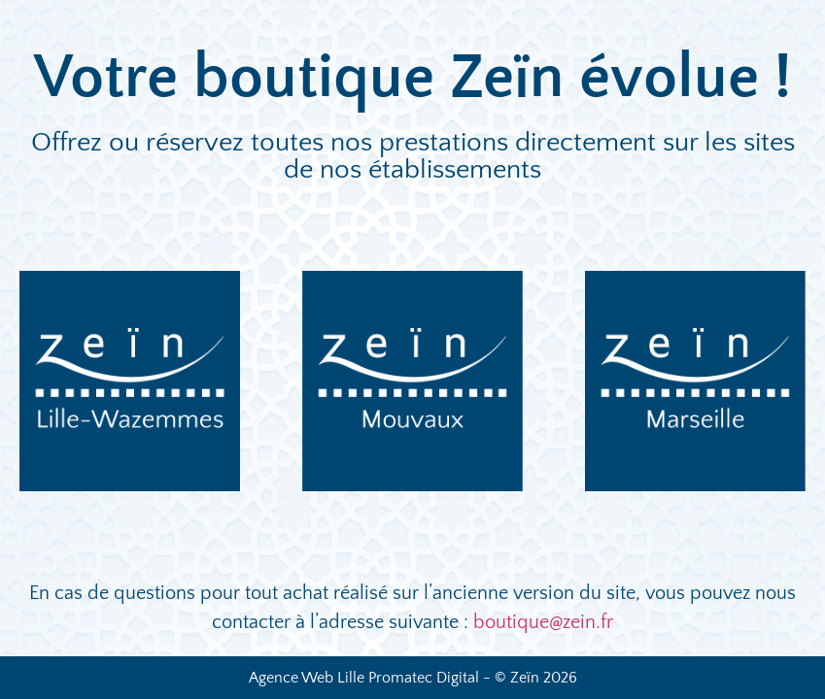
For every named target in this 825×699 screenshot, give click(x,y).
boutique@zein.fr (543, 622)
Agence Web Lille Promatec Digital (364, 677)
